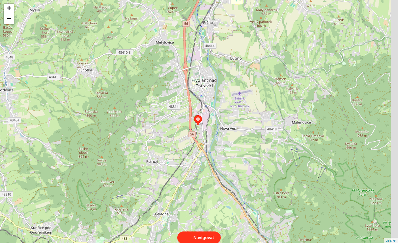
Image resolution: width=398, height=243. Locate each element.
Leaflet (390, 234)
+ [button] (9, 9)
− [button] (9, 19)
